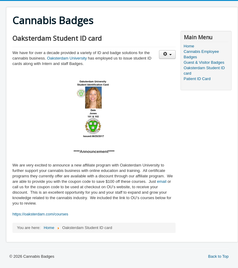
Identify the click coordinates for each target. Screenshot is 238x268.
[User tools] (167, 54)
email (161, 181)
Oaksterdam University (67, 58)
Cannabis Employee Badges (201, 54)
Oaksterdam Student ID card (204, 71)
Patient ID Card (197, 78)
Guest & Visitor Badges (204, 62)
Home (189, 46)
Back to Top (218, 256)
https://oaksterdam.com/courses (40, 214)
